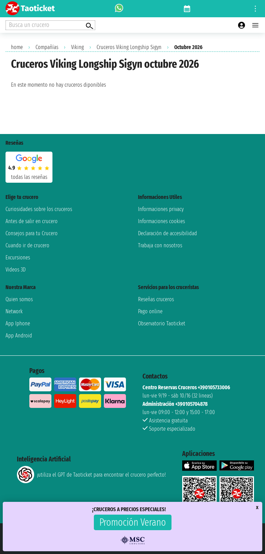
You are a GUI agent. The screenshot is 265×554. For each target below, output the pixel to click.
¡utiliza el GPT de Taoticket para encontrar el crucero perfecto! (91, 474)
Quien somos (19, 299)
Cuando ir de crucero (27, 245)
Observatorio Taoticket (161, 323)
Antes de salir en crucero (32, 221)
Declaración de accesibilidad (167, 233)
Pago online (150, 311)
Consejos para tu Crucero (32, 233)
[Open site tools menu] (255, 8)
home (17, 47)
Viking (77, 47)
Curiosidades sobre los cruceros (39, 209)
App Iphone (18, 323)
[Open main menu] (255, 25)
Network (14, 311)
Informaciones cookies (161, 221)
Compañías (47, 47)
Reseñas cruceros (156, 299)
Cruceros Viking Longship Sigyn (129, 47)
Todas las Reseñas (29, 177)
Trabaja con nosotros (160, 245)
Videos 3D (16, 269)
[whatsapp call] (119, 8)
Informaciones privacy (161, 209)
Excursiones (18, 257)
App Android (19, 335)
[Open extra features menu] (50, 25)
